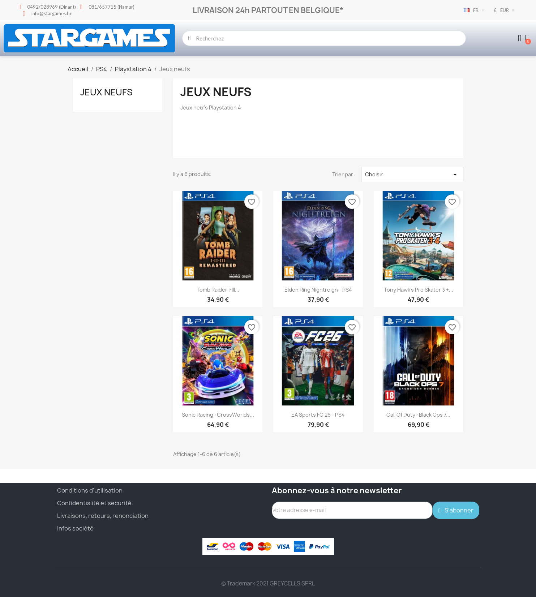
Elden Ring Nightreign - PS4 (318, 289)
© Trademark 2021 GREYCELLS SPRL (268, 583)
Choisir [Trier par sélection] (412, 174)
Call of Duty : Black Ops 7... (418, 414)
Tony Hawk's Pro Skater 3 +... (418, 289)
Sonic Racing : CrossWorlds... (218, 414)
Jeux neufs (106, 92)
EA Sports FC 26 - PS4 (318, 414)
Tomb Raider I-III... (218, 289)
